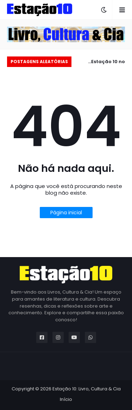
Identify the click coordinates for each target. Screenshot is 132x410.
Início (66, 399)
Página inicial (66, 212)
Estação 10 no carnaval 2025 (107, 62)
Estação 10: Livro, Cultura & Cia (86, 388)
